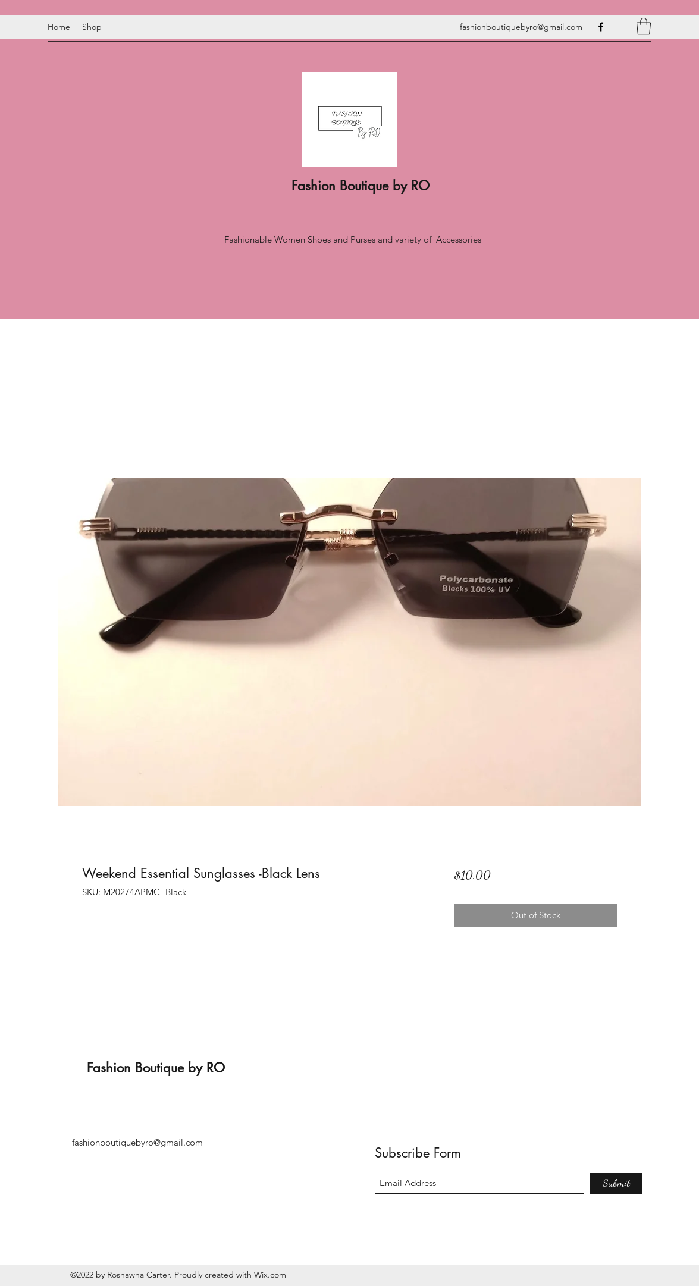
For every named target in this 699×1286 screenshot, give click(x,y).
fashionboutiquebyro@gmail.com (521, 26)
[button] (644, 26)
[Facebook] (601, 27)
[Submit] (616, 1183)
